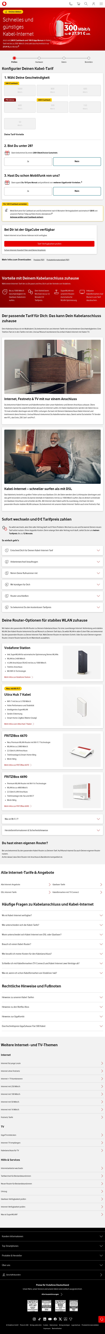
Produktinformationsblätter (90, 1325)
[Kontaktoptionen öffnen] (101, 1319)
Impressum (47, 1328)
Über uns (52, 1265)
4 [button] (51, 213)
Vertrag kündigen (64, 1325)
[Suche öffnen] (86, 4)
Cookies (45, 1325)
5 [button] (18, 46)
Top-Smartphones (52, 1246)
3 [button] (81, 182)
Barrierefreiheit (57, 1328)
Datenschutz (54, 1325)
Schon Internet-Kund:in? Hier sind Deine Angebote (25, 250)
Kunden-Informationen (52, 1236)
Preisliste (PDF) (39, 260)
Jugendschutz (75, 1325)
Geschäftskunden (11, 1275)
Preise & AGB (24, 1325)
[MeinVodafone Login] (93, 4)
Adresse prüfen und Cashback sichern (26, 217)
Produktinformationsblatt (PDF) (58, 260)
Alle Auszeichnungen (52, 1294)
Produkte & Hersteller (52, 1256)
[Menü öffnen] (101, 4)
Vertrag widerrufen (36, 1325)
